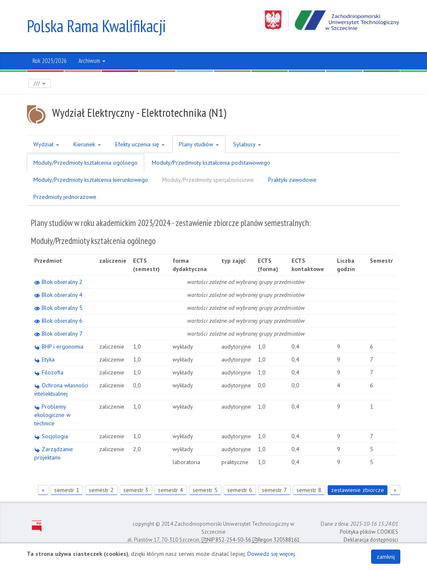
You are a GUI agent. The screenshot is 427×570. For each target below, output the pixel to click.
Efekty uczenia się (140, 144)
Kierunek (87, 144)
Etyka (44, 359)
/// (39, 83)
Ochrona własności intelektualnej (61, 389)
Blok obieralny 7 (58, 333)
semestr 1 (66, 490)
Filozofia (48, 372)
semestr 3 (135, 490)
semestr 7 (274, 490)
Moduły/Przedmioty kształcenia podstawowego (211, 162)
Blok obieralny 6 (58, 320)
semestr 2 (101, 490)
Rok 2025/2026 (50, 61)
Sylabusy (247, 144)
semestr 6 (239, 490)
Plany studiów (199, 144)
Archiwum (91, 61)
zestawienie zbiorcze (357, 490)
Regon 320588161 (276, 539)
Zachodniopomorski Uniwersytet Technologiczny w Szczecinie (332, 20)
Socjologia (51, 436)
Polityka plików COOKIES (369, 531)
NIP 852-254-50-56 (226, 539)
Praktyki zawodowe (292, 179)
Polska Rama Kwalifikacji (96, 26)
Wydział (46, 144)
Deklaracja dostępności (371, 539)
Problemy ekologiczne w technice (52, 415)
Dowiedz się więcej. (271, 553)
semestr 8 (309, 490)
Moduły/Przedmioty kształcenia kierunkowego (90, 179)
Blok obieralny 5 (58, 307)
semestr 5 (205, 490)
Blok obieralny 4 (58, 295)
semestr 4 (170, 490)
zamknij (386, 556)
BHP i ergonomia (58, 346)
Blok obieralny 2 (58, 282)
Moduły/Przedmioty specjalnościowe (208, 179)
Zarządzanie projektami (53, 453)
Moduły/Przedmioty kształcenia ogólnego (85, 162)
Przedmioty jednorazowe (64, 197)
